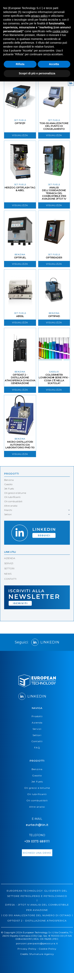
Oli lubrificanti (12, 497)
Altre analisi (10, 505)
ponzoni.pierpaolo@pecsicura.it (37, 943)
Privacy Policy (27, 948)
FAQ (37, 747)
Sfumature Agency (41, 954)
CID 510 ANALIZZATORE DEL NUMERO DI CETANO (37, 915)
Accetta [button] (54, 64)
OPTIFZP (20, 123)
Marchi (8, 510)
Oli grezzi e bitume (15, 492)
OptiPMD (54, 316)
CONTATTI (10, 578)
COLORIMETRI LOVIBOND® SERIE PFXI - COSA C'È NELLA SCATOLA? (54, 379)
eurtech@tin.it (37, 825)
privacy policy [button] (39, 15)
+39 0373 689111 (37, 841)
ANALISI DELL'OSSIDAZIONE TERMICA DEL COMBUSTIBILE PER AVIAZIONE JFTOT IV (54, 193)
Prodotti (11, 473)
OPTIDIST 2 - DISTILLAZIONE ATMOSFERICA (37, 920)
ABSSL (20, 316)
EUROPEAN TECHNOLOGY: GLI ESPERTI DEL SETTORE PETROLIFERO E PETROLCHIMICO (37, 893)
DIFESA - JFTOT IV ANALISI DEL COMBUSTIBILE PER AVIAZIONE (37, 907)
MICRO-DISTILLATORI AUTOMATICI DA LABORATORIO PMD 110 (20, 444)
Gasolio (8, 484)
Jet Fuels (9, 488)
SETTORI (9, 568)
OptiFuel (20, 257)
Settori (8, 514)
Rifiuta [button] (20, 64)
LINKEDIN (45, 642)
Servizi (37, 728)
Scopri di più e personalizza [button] (37, 73)
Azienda (37, 722)
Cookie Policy (47, 948)
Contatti (37, 741)
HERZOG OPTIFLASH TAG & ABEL (20, 189)
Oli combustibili (13, 501)
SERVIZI (8, 563)
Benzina (9, 479)
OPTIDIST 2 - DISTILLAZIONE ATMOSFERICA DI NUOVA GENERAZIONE (20, 379)
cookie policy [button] (60, 31)
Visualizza (20, 135)
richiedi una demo (37, 852)
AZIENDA (9, 558)
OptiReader (54, 257)
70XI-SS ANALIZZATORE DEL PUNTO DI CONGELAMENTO (54, 126)
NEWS (7, 573)
